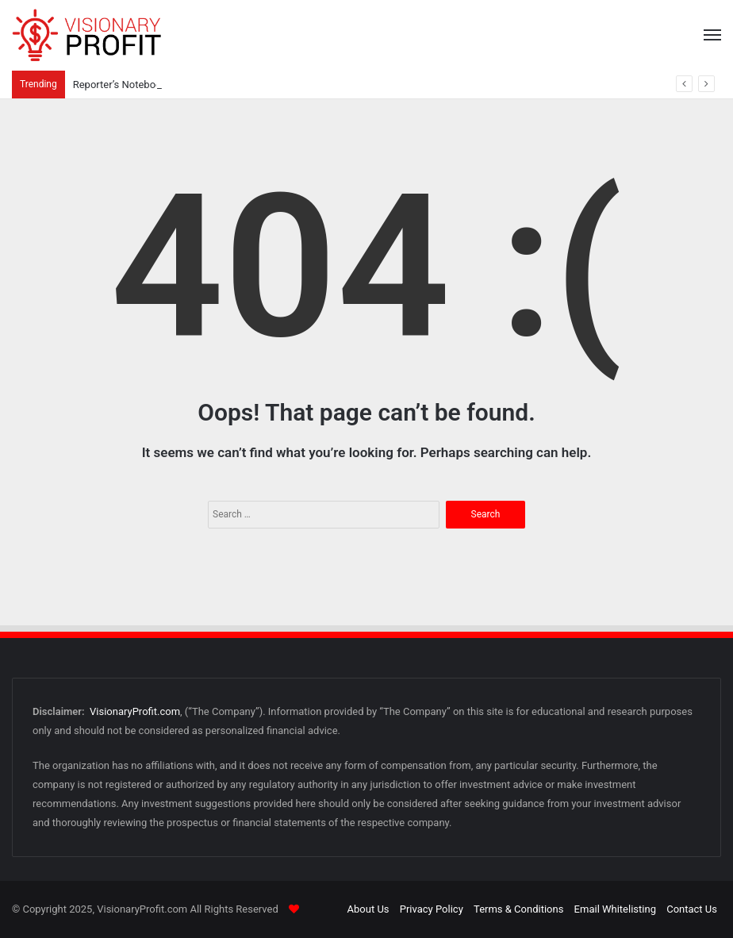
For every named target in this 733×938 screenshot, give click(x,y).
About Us (368, 909)
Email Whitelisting (615, 909)
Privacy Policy (431, 909)
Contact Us (691, 909)
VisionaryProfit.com (135, 711)
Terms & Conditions (518, 909)
